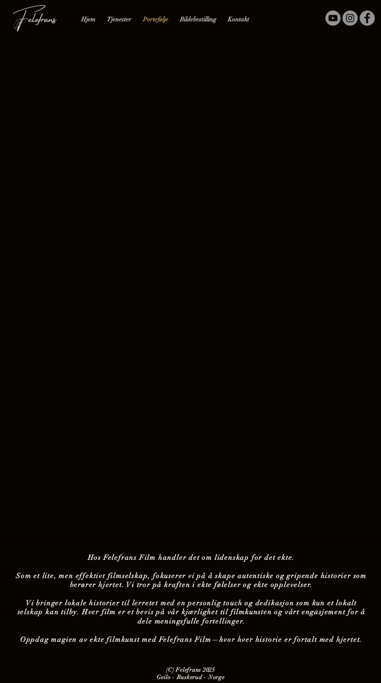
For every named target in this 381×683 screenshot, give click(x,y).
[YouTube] (333, 18)
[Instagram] (350, 18)
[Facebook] (367, 18)
